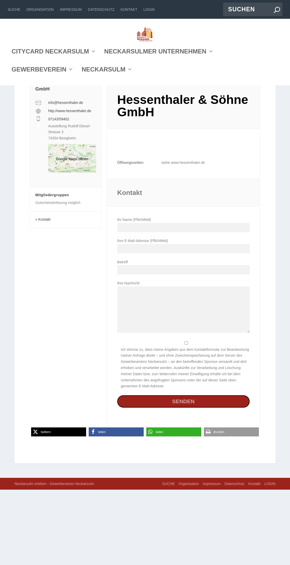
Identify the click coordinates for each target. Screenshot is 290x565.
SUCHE (14, 9)
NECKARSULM (103, 116)
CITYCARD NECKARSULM (50, 98)
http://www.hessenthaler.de (69, 186)
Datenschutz (101, 9)
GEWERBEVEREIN (39, 116)
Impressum (71, 9)
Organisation (40, 9)
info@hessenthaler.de (65, 178)
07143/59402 (58, 194)
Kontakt (129, 9)
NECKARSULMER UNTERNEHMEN (155, 98)
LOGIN (149, 9)
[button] (58, 507)
